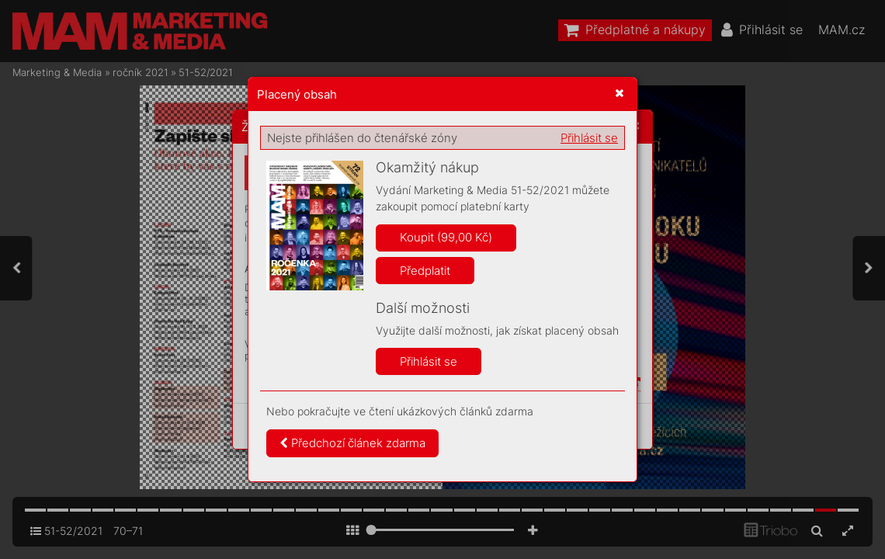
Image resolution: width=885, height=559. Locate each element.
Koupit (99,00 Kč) (446, 237)
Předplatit (425, 270)
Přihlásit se (589, 137)
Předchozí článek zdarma (352, 443)
